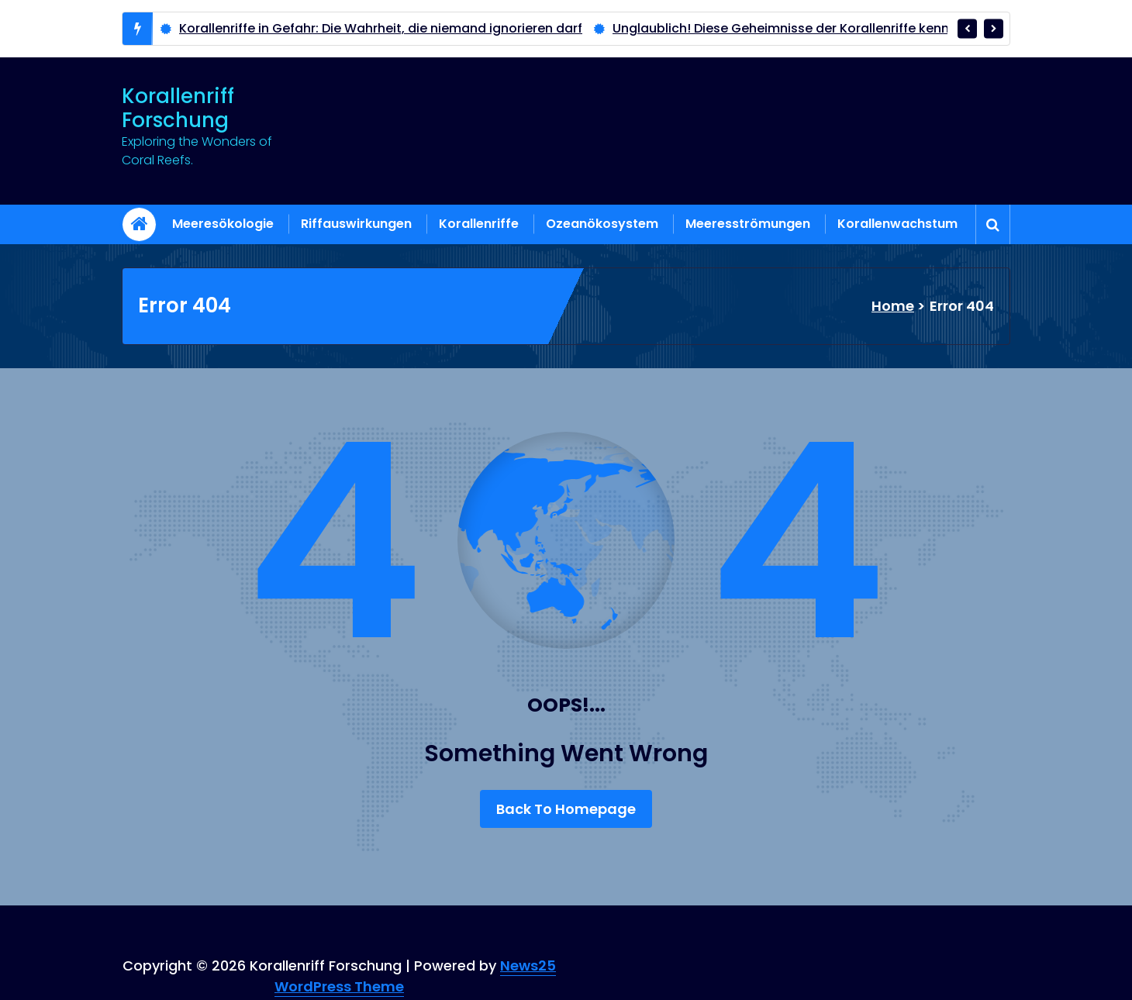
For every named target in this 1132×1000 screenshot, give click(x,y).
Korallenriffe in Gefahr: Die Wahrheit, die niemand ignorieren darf (380, 28)
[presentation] (967, 28)
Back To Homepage (566, 809)
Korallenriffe (479, 224)
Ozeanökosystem (602, 224)
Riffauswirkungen (356, 224)
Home (892, 306)
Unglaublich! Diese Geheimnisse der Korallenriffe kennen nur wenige (824, 28)
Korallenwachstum (897, 224)
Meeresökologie (223, 224)
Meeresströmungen (747, 224)
